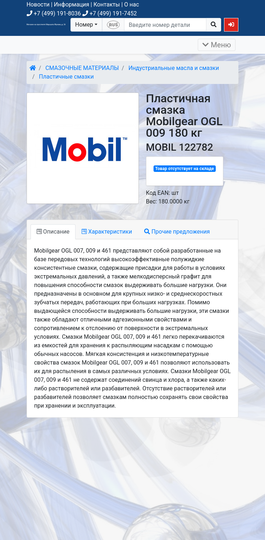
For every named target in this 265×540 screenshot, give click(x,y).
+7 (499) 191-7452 (109, 13)
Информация (71, 4)
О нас (131, 4)
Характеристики (107, 231)
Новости (38, 4)
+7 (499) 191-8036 (54, 13)
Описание (53, 231)
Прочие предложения (177, 231)
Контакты (106, 4)
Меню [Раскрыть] (216, 45)
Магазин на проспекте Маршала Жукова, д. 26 (46, 24)
